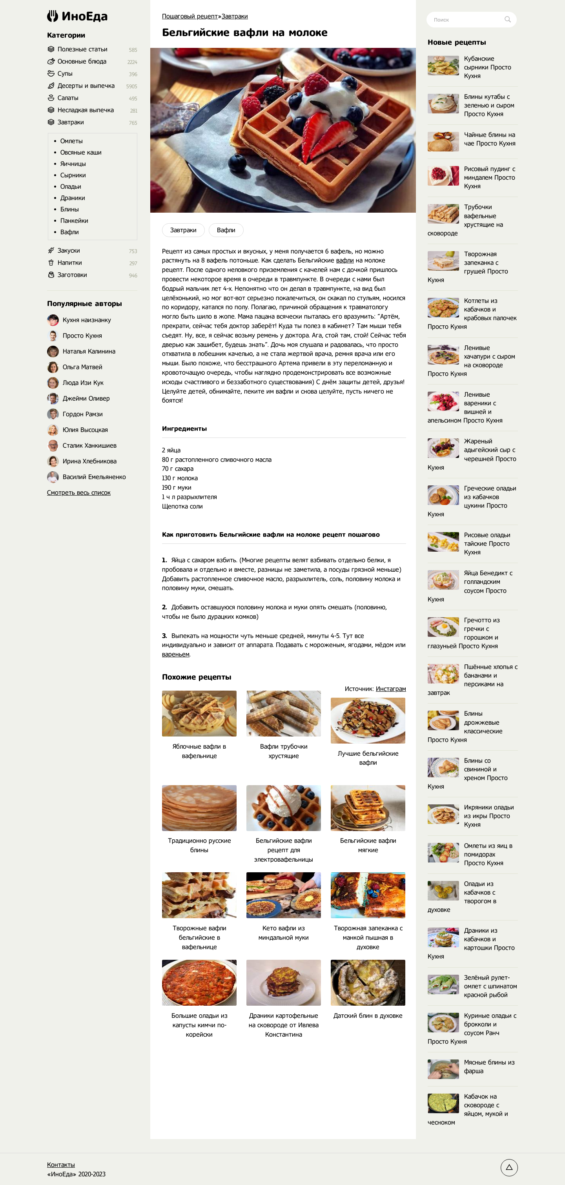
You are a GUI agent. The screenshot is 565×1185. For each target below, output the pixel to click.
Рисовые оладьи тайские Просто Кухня (469, 543)
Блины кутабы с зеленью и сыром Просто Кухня (471, 105)
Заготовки (72, 275)
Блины (69, 209)
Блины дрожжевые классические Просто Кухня (465, 726)
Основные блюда (82, 61)
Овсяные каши (81, 152)
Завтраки (183, 230)
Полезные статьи (83, 49)
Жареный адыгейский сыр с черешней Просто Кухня (472, 454)
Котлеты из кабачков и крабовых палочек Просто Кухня (472, 313)
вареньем (176, 654)
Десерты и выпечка (86, 85)
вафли (345, 260)
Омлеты (71, 141)
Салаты (68, 98)
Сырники (73, 175)
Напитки (70, 262)
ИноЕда (77, 16)
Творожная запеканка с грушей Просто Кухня (468, 267)
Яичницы (73, 164)
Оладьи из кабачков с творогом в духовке (462, 896)
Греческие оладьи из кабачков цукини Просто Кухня (472, 501)
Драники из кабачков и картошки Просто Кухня (471, 943)
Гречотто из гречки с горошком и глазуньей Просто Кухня (464, 633)
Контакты (61, 1165)
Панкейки (74, 220)
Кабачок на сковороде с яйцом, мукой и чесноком (468, 1109)
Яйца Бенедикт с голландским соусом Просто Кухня (470, 586)
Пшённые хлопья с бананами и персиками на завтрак (473, 679)
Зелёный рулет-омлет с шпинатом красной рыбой (472, 986)
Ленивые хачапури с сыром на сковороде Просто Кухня (471, 360)
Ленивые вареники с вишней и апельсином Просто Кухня (465, 407)
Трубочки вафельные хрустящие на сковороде (465, 220)
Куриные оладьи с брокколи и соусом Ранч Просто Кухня (472, 1028)
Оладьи (70, 186)
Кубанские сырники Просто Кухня (469, 67)
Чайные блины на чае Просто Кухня (472, 139)
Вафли (226, 230)
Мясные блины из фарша (471, 1067)
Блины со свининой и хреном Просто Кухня (468, 773)
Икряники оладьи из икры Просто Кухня (471, 816)
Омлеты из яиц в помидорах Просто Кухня (470, 854)
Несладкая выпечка (86, 110)
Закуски (69, 250)
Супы (65, 73)
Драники (72, 198)
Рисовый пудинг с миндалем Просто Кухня (471, 177)
